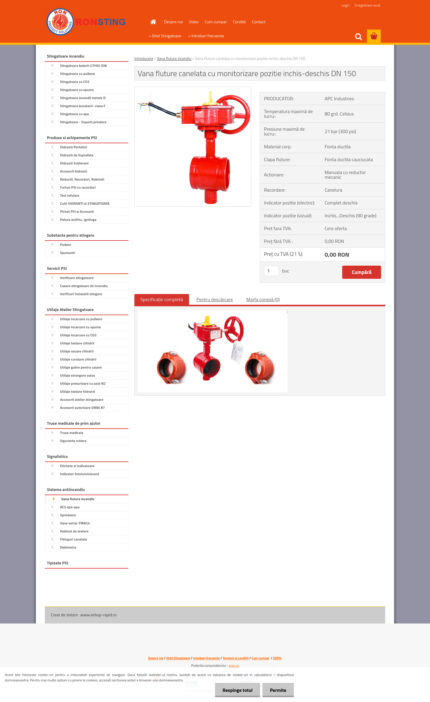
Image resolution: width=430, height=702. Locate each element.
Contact (258, 22)
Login (346, 5)
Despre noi (173, 22)
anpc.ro (234, 665)
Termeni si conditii (236, 658)
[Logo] (86, 22)
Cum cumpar (216, 22)
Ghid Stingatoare (178, 658)
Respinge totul (237, 690)
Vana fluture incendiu (174, 58)
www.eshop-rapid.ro (98, 615)
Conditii (239, 22)
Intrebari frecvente (206, 658)
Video (194, 22)
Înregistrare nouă (367, 5)
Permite (278, 690)
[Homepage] (153, 22)
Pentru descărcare (214, 299)
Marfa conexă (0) (263, 299)
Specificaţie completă (161, 299)
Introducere (143, 58)
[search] (358, 37)
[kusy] (271, 271)
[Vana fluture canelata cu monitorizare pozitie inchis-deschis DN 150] (193, 89)
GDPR (277, 658)
